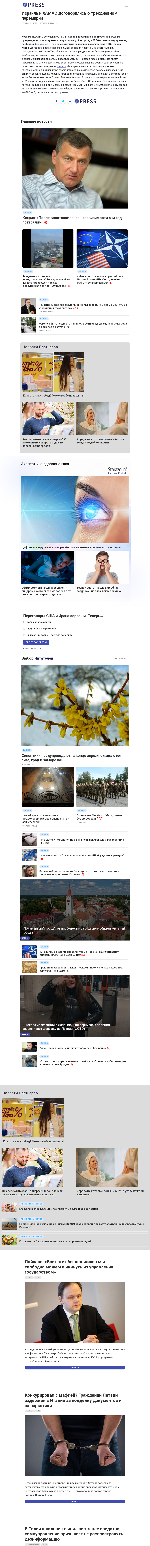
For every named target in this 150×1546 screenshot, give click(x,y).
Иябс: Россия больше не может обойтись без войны (72, 1048)
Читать (75, 1368)
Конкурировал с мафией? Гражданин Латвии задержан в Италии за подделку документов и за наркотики (73, 1400)
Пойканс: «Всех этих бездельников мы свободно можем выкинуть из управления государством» (69, 1267)
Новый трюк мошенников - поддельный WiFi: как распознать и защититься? (45, 819)
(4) (45, 222)
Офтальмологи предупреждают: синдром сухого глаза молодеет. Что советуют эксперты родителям (46, 591)
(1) (68, 285)
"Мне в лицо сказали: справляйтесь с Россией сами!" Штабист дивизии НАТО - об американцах (79, 953)
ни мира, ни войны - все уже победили (49, 635)
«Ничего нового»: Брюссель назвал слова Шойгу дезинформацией (81, 855)
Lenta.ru (61, 66)
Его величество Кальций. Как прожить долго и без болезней (58, 1208)
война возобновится (39, 622)
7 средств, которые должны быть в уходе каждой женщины (100, 441)
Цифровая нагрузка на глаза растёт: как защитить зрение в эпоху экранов (71, 547)
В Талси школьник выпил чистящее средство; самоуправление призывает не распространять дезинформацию (74, 1534)
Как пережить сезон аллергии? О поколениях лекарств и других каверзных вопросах (44, 442)
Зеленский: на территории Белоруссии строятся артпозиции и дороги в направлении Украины (79, 873)
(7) (100, 818)
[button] (126, 5)
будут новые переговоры (42, 628)
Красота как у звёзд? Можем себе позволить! (53, 395)
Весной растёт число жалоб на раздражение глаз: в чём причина (99, 589)
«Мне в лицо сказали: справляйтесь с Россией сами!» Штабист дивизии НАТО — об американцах (101, 279)
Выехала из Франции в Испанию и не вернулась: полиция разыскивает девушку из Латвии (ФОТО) (66, 1027)
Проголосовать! (36, 642)
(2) (71, 1064)
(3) (82, 874)
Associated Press (45, 44)
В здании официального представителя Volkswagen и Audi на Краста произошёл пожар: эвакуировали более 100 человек (46, 281)
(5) (110, 282)
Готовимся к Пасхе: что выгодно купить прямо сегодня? (55, 1241)
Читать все (120, 658)
